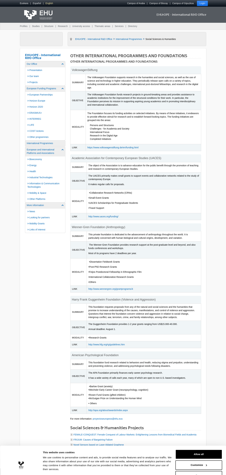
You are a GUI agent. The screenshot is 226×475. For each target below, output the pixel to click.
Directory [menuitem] (132, 26)
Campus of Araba (136, 3)
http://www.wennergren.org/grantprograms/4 (110, 289)
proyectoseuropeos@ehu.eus (108, 418)
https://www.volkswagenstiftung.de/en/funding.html (113, 147)
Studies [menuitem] (36, 26)
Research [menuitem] (63, 26)
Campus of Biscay (158, 3)
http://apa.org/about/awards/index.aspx (108, 410)
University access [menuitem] (81, 26)
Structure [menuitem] (48, 26)
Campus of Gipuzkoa (183, 3)
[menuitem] (24, 3)
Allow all (199, 444)
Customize (199, 455)
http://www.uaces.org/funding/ (103, 216)
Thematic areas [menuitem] (102, 26)
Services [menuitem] (119, 26)
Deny (199, 466)
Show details (50, 468)
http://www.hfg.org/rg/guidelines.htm (106, 344)
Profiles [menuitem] (24, 26)
